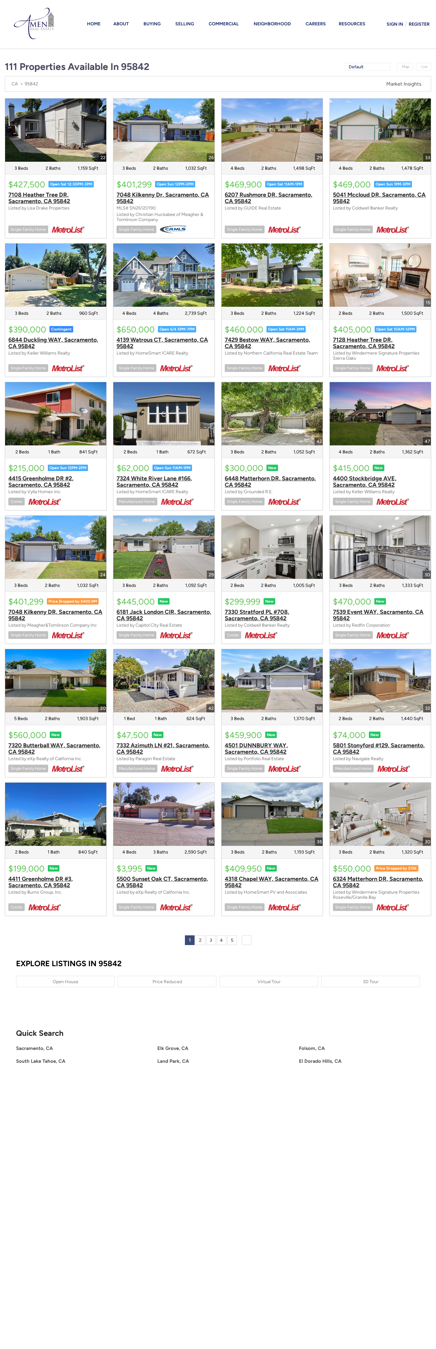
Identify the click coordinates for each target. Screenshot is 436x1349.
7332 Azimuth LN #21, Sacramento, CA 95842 (163, 748)
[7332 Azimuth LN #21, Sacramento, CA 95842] (163, 680)
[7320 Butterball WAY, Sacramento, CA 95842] (55, 680)
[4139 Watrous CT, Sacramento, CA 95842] (163, 275)
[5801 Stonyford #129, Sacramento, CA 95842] (380, 680)
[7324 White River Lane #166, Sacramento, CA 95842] (163, 413)
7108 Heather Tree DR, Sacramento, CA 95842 (39, 198)
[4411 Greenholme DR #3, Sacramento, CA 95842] (55, 814)
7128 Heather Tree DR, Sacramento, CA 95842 (364, 343)
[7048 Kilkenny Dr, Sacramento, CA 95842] (163, 130)
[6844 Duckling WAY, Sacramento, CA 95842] (55, 275)
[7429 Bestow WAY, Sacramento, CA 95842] (272, 275)
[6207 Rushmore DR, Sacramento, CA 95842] (272, 130)
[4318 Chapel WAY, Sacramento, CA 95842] (272, 814)
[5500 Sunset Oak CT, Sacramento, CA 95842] (163, 814)
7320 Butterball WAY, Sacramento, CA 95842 (54, 748)
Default (356, 67)
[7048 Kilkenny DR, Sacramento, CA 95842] (55, 547)
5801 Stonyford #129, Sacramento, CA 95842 (379, 748)
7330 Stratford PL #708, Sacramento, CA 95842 (257, 615)
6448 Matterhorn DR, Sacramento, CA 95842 (270, 481)
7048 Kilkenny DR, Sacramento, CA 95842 (55, 615)
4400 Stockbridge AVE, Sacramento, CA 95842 (365, 481)
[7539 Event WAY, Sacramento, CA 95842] (380, 547)
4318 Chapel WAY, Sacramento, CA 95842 (271, 882)
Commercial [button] (224, 24)
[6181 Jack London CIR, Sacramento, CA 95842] (163, 547)
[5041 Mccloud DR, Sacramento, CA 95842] (380, 130)
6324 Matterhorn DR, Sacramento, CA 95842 (378, 882)
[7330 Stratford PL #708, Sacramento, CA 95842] (272, 547)
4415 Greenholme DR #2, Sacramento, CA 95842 (41, 481)
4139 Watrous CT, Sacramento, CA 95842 (162, 343)
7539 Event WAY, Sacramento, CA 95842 (378, 615)
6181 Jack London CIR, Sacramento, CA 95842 (164, 615)
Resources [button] (352, 24)
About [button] (121, 24)
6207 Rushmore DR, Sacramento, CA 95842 (268, 198)
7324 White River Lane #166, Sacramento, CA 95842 (154, 481)
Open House (65, 981)
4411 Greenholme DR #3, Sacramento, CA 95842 (40, 882)
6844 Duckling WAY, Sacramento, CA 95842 (53, 343)
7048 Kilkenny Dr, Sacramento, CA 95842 (163, 198)
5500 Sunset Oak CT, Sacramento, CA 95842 (162, 882)
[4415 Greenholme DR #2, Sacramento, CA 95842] (55, 413)
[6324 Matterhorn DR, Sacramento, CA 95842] (380, 814)
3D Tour (371, 981)
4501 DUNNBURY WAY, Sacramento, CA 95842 (256, 748)
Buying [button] (152, 24)
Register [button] (419, 24)
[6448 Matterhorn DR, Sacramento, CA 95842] (272, 413)
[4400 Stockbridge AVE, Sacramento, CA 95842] (380, 413)
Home (93, 24)
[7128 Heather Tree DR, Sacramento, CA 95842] (380, 275)
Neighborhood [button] (272, 24)
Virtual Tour (269, 981)
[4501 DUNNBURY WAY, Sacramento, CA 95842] (272, 680)
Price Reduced (167, 981)
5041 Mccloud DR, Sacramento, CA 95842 (379, 198)
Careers (316, 24)
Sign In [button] (395, 24)
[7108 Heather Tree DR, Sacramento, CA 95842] (55, 130)
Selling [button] (184, 24)
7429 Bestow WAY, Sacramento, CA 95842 (267, 343)
